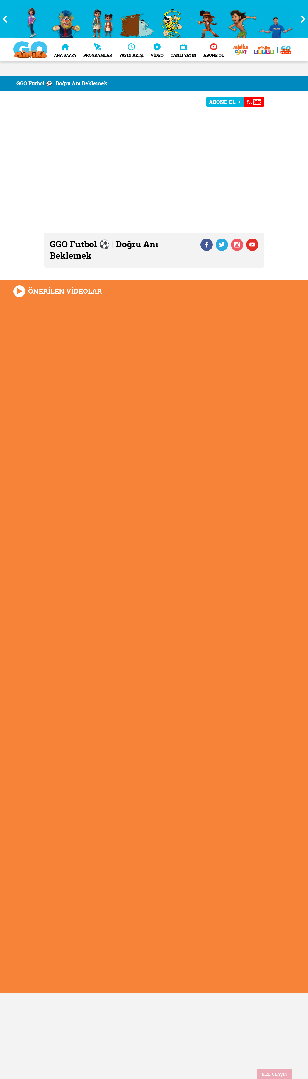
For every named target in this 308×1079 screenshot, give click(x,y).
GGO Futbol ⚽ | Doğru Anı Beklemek (61, 83)
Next (300, 19)
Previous (7, 19)
